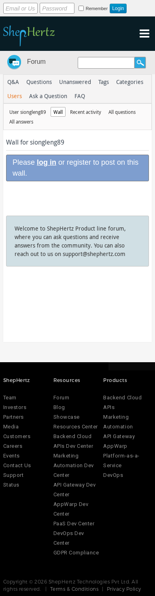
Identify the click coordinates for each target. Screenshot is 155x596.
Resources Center (75, 427)
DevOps (113, 475)
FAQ (79, 96)
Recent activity (85, 112)
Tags (103, 82)
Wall (58, 112)
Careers (13, 446)
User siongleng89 (27, 112)
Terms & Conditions (74, 589)
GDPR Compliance (76, 553)
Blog (59, 407)
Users (14, 96)
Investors (15, 407)
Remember (97, 8)
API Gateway (119, 436)
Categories (129, 82)
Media (11, 427)
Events (11, 456)
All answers (21, 121)
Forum (36, 61)
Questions (39, 82)
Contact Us (17, 465)
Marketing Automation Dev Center (73, 465)
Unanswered (75, 82)
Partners (13, 417)
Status (11, 485)
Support (13, 475)
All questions (122, 112)
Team (10, 398)
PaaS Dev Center (74, 523)
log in (46, 162)
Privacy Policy (124, 589)
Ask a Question (48, 96)
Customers (17, 436)
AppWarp (115, 446)
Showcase (66, 417)
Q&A (13, 82)
